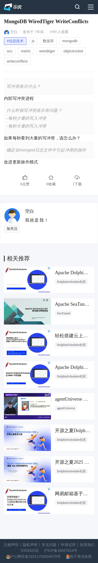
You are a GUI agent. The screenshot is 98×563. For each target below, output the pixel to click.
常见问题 (49, 545)
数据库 (48, 41)
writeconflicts (17, 61)
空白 (14, 32)
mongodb (69, 41)
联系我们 (87, 545)
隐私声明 (30, 545)
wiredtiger (47, 51)
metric (26, 51)
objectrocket (73, 51)
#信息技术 (15, 41)
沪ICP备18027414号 (60, 550)
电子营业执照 (81, 556)
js (33, 41)
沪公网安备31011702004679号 (35, 556)
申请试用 (68, 545)
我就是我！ (37, 220)
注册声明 (11, 545)
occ (10, 51)
